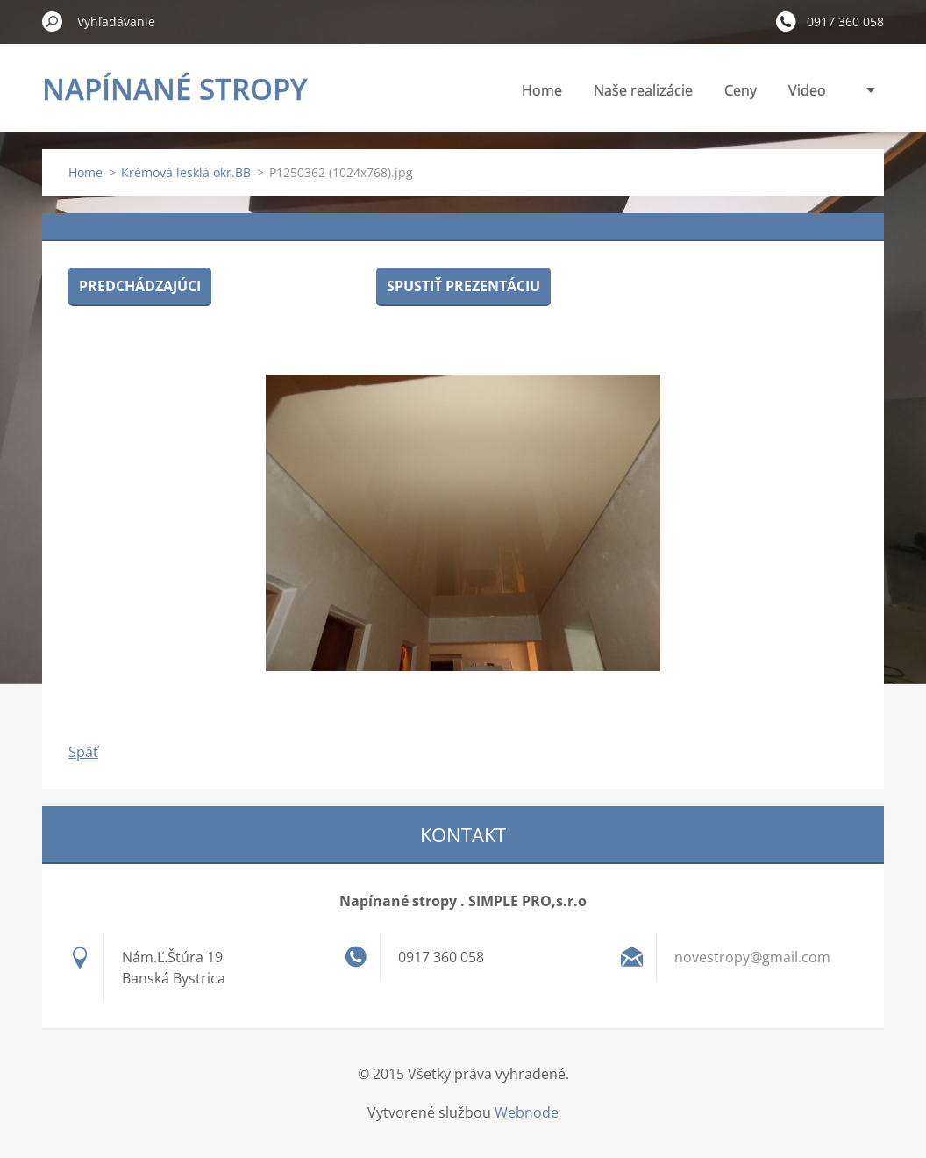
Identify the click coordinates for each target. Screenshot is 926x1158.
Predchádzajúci (140, 286)
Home (542, 90)
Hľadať (52, 21)
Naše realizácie (643, 90)
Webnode (527, 1112)
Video (807, 90)
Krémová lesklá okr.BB (186, 172)
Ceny (740, 90)
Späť (83, 751)
